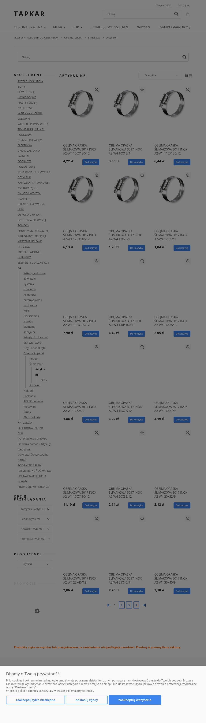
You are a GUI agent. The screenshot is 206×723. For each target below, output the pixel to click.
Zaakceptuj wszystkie (135, 700)
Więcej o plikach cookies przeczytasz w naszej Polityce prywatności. (50, 691)
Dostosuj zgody (87, 700)
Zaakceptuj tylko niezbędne (35, 700)
